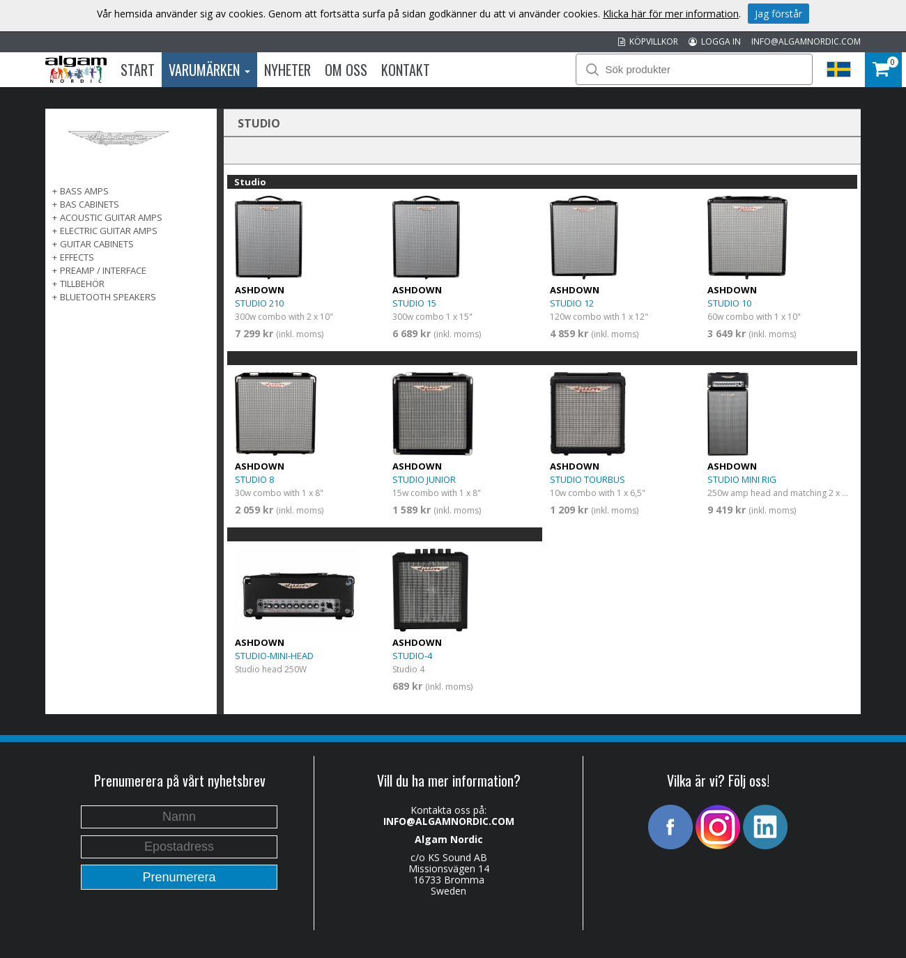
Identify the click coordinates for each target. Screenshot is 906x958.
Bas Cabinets (89, 204)
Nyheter (287, 69)
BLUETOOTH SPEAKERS (108, 297)
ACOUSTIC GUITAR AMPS (111, 217)
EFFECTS (77, 257)
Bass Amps (84, 191)
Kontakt (405, 69)
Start (138, 69)
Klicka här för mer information (671, 13)
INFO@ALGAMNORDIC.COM (806, 41)
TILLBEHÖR (82, 283)
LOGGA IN (715, 41)
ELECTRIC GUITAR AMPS (109, 230)
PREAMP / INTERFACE (103, 270)
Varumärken (209, 69)
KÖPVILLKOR (648, 41)
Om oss (346, 69)
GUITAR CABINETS (97, 244)
